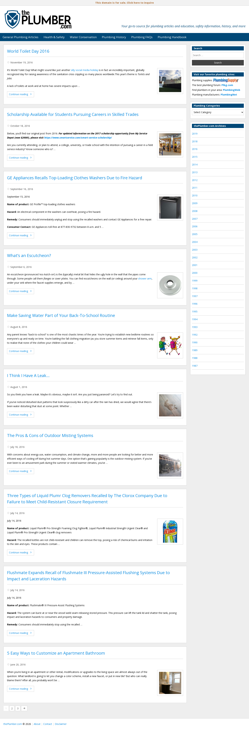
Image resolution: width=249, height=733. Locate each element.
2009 (194, 203)
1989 (194, 350)
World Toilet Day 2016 (28, 51)
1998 (194, 288)
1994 (194, 319)
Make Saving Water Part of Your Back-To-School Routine (61, 315)
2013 (194, 172)
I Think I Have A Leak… (28, 375)
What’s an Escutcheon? (29, 255)
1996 (194, 303)
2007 (194, 218)
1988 (194, 358)
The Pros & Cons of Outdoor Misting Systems (50, 435)
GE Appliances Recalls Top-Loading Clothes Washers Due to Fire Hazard (74, 177)
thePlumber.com (12, 724)
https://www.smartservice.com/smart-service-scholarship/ (78, 137)
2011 (194, 187)
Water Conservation (83, 37)
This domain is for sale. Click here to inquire (124, 2)
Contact (47, 724)
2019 (194, 133)
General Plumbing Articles (20, 37)
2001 (194, 265)
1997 (194, 296)
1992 (194, 334)
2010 (194, 195)
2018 (194, 141)
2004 (194, 242)
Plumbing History (114, 37)
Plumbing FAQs (142, 37)
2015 (194, 156)
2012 (194, 180)
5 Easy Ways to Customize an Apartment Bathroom (56, 653)
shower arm (145, 278)
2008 (194, 211)
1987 (194, 365)
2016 (194, 149)
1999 (194, 280)
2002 (194, 257)
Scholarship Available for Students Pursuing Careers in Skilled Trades (73, 114)
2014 (194, 164)
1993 (194, 327)
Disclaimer (61, 724)
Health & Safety (54, 37)
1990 (194, 342)
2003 (194, 249)
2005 (194, 234)
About (37, 724)
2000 (194, 272)
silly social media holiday (84, 70)
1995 (194, 311)
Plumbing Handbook (172, 37)
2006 (194, 226)
